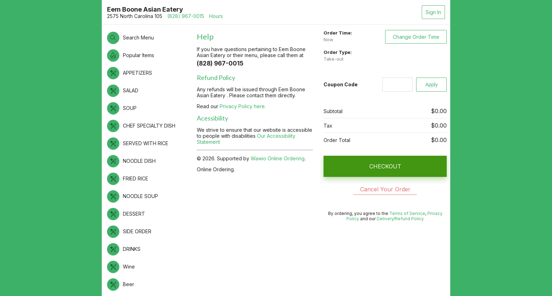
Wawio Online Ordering (278, 158)
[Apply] (431, 85)
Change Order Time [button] (416, 37)
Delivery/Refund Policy (400, 218)
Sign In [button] (433, 12)
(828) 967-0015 (185, 16)
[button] (148, 38)
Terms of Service (407, 213)
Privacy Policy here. (243, 106)
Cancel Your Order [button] (385, 189)
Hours (216, 16)
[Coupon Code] (397, 85)
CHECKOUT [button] (385, 166)
